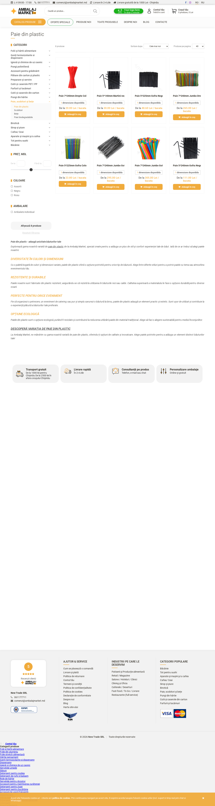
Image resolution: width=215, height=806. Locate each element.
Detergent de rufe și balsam (14, 776)
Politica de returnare (73, 676)
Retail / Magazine (121, 675)
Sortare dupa (136, 46)
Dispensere (5, 762)
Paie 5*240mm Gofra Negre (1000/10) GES (187, 165)
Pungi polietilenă (30, 66)
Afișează (31, 225)
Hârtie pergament (9, 757)
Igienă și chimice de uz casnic (30, 62)
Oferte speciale (60, 22)
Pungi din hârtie (30, 97)
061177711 (42, 2)
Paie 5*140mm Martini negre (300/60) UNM (111, 95)
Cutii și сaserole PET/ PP (30, 84)
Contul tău (68, 680)
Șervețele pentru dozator (13, 781)
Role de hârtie (7, 778)
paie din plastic (55, 246)
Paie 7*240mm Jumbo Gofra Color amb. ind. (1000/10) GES (149, 165)
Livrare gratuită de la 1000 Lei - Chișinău (136, 2)
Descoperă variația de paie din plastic (40, 328)
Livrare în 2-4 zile (100, 2)
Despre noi (130, 22)
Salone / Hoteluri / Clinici (124, 679)
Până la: (38, 163)
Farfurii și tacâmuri (30, 88)
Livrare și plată (71, 672)
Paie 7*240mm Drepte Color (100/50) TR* (73, 95)
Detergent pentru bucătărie (14, 789)
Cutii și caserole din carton (30, 92)
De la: (13, 163)
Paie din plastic (21, 106)
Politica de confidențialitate (77, 688)
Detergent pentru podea (12, 773)
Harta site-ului (70, 707)
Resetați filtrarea (31, 232)
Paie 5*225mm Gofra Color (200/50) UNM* (73, 165)
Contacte (161, 22)
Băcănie (30, 145)
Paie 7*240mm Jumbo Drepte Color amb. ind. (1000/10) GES (187, 95)
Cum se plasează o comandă (78, 668)
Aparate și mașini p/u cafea (30, 136)
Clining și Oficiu (119, 683)
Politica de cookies (72, 692)
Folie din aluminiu (9, 751)
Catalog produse (28, 22)
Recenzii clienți (28, 673)
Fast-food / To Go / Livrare (125, 691)
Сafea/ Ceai (30, 132)
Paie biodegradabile (23, 117)
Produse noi (83, 22)
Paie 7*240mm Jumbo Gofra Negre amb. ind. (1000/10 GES (111, 165)
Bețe (16, 113)
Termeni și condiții (72, 684)
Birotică (30, 123)
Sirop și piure (30, 127)
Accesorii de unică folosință (14, 792)
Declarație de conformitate (77, 695)
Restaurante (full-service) (125, 695)
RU (202, 2)
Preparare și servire (30, 79)
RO (197, 2)
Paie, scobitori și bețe (30, 101)
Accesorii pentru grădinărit (25, 71)
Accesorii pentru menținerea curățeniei (20, 784)
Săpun (3, 770)
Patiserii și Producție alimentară (128, 672)
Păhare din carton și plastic (30, 75)
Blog (146, 22)
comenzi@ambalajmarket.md (70, 2)
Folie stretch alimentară (12, 754)
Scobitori (18, 110)
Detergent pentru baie (11, 786)
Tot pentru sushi (30, 140)
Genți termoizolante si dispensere (30, 56)
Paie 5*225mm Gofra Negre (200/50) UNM (149, 95)
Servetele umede (8, 768)
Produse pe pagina (182, 46)
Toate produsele (107, 22)
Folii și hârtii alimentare (30, 51)
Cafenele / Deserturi (122, 687)
